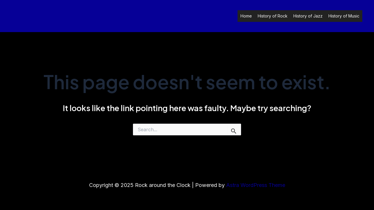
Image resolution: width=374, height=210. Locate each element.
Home (246, 15)
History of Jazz (308, 15)
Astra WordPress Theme (255, 185)
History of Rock (273, 15)
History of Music (343, 15)
